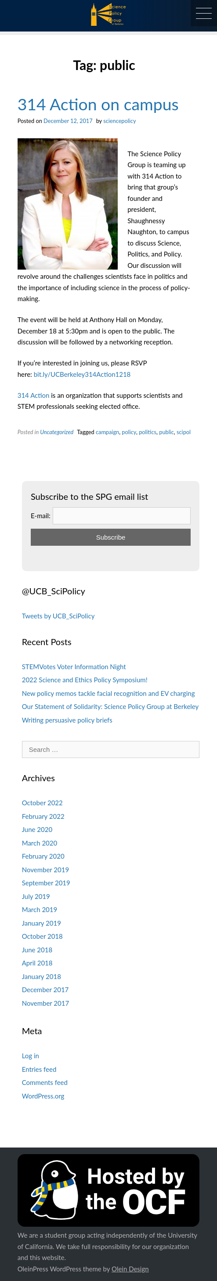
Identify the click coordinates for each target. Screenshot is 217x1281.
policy (129, 431)
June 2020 (37, 829)
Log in (30, 1056)
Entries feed (39, 1069)
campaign (107, 431)
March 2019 (39, 909)
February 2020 (43, 856)
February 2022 (43, 816)
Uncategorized (56, 431)
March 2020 (39, 843)
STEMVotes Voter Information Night (74, 666)
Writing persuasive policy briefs (67, 720)
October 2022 (42, 803)
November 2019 (45, 870)
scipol (184, 431)
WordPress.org (43, 1096)
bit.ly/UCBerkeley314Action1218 (82, 374)
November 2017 (45, 1003)
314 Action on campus (98, 104)
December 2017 (45, 989)
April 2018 (37, 963)
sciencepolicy (119, 120)
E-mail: (41, 515)
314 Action (34, 395)
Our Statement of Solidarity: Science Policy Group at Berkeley (110, 706)
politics (147, 431)
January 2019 (41, 923)
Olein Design (130, 1269)
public (166, 431)
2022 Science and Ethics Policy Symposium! (85, 680)
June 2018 (37, 950)
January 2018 (41, 976)
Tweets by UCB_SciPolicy (58, 616)
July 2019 (36, 896)
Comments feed (45, 1082)
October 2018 (42, 936)
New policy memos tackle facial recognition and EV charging (108, 693)
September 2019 (46, 883)
